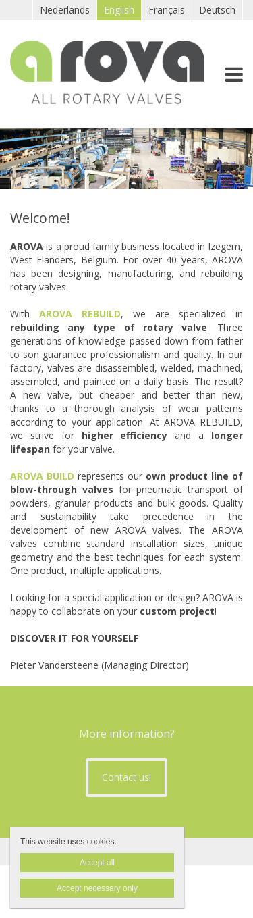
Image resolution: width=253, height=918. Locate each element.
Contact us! (126, 777)
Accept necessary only (97, 888)
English (119, 9)
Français (166, 9)
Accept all (97, 862)
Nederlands (65, 9)
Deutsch (217, 9)
